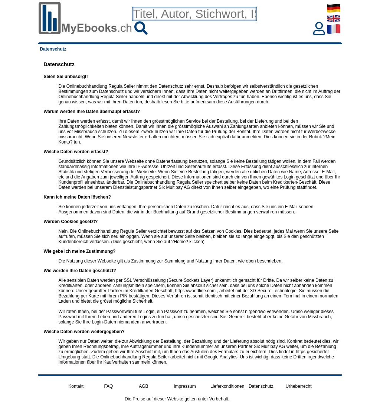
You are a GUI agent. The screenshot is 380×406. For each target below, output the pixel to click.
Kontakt (75, 386)
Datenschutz (261, 386)
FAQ (108, 386)
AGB (143, 386)
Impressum (185, 386)
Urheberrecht (299, 386)
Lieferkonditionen (227, 386)
